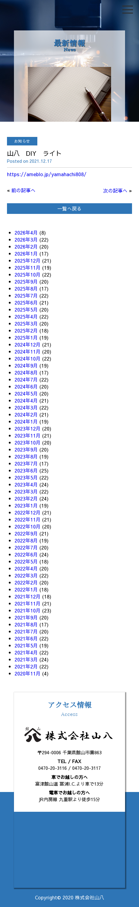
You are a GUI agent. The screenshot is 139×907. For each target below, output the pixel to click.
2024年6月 (26, 386)
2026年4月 (26, 232)
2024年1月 (26, 421)
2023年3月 (26, 491)
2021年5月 (26, 645)
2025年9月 (26, 281)
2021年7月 (26, 631)
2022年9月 (26, 533)
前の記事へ (23, 190)
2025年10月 (28, 274)
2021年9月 (26, 617)
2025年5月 (26, 309)
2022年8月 (26, 540)
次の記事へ (115, 190)
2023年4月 (26, 484)
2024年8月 (26, 372)
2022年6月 (26, 554)
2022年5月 (26, 561)
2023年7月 (26, 463)
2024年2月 (26, 414)
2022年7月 (26, 547)
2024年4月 (26, 400)
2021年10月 (28, 610)
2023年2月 (26, 498)
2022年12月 (28, 512)
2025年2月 (26, 330)
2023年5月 (26, 477)
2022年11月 (28, 519)
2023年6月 (26, 470)
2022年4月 (26, 568)
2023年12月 (28, 428)
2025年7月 (26, 295)
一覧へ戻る (69, 208)
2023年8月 (26, 456)
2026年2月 (26, 246)
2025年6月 (26, 302)
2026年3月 (26, 239)
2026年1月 (26, 253)
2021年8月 (26, 624)
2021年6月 (26, 638)
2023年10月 (28, 442)
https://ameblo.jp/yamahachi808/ (46, 174)
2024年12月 (28, 344)
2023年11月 (28, 435)
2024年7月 (26, 379)
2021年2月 (26, 666)
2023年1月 (26, 505)
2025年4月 (26, 316)
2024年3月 (26, 407)
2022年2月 (26, 582)
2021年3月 (26, 659)
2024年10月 (28, 358)
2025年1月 (26, 337)
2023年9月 (26, 449)
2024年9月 (26, 365)
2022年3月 (26, 575)
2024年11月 (28, 351)
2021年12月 (28, 596)
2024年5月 (26, 393)
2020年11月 (28, 673)
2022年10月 (28, 526)
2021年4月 (26, 652)
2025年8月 (26, 288)
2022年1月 (26, 589)
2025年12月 (28, 260)
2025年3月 (26, 323)
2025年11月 (28, 267)
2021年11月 (28, 603)
